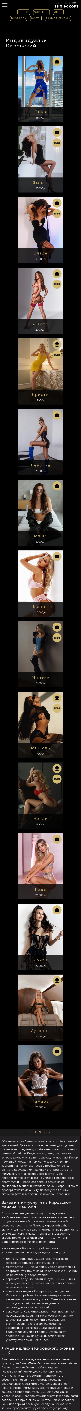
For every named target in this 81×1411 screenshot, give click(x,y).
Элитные (41, 12)
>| (49, 1132)
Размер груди (57, 18)
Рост (35, 18)
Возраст (17, 18)
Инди (58, 12)
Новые (23, 12)
